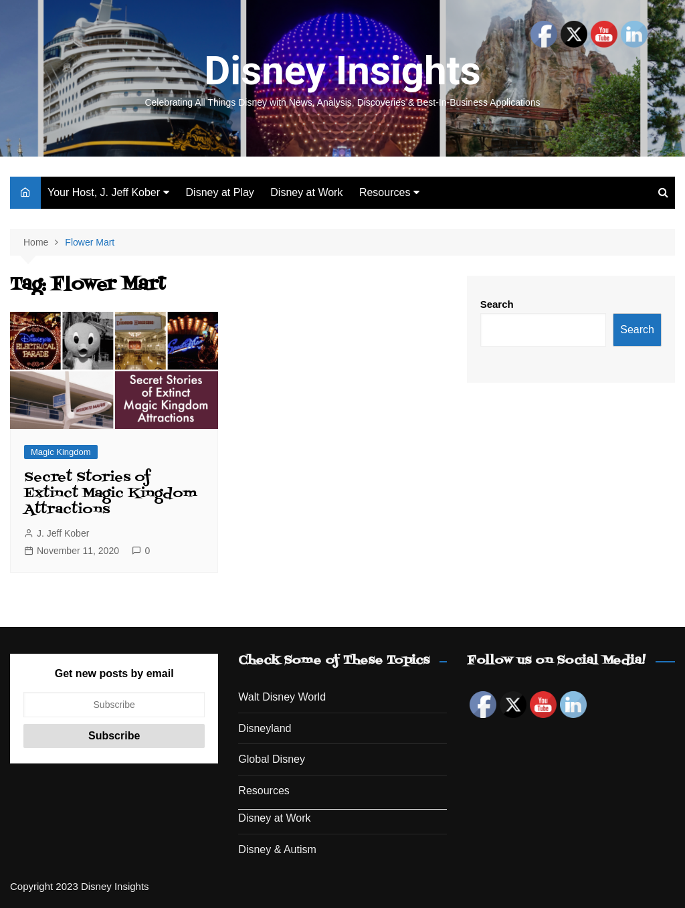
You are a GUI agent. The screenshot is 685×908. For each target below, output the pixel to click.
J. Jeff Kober (63, 533)
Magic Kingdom (61, 452)
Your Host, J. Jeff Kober (103, 192)
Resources (384, 192)
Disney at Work (306, 192)
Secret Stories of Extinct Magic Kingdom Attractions (110, 494)
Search (497, 304)
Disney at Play (220, 192)
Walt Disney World (282, 697)
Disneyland (264, 728)
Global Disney (271, 759)
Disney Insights (342, 70)
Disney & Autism (277, 849)
